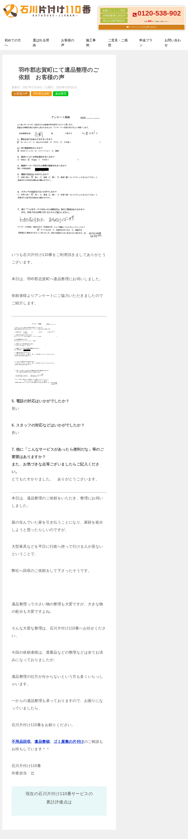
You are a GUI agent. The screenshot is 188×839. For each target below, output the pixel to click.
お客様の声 (67, 42)
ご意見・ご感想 (118, 42)
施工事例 (91, 42)
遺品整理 (60, 93)
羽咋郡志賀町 (41, 93)
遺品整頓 (42, 742)
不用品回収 (21, 742)
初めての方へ (13, 42)
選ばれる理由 (41, 42)
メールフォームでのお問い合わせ (142, 27)
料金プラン (145, 42)
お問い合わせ (173, 42)
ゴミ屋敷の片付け (68, 742)
